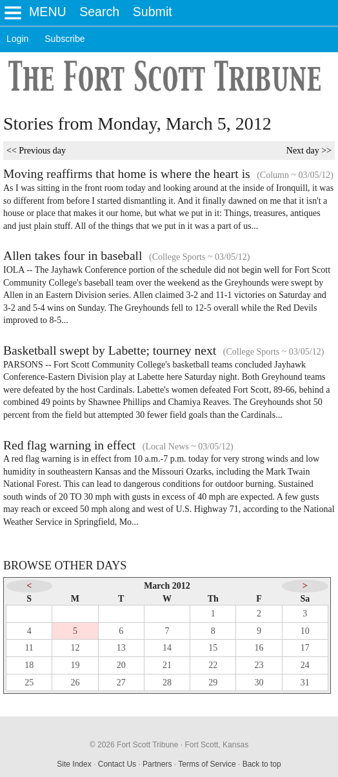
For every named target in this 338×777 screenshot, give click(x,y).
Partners (157, 764)
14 (167, 648)
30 (259, 682)
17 (305, 648)
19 (74, 665)
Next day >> (309, 150)
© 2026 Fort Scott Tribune (134, 744)
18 (29, 665)
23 (259, 665)
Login (17, 39)
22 (212, 665)
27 (121, 682)
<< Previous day (36, 150)
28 (167, 682)
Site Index (74, 764)
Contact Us (117, 764)
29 (212, 682)
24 (305, 665)
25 (29, 682)
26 (74, 682)
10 (305, 631)
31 (305, 682)
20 (121, 665)
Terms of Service (206, 764)
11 (29, 648)
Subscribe (64, 39)
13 (121, 648)
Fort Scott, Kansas (216, 744)
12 (74, 648)
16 (259, 648)
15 (212, 648)
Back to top (262, 764)
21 (167, 665)
